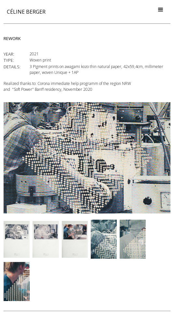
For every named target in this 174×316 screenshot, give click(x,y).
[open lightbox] (87, 157)
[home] (25, 12)
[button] (160, 10)
